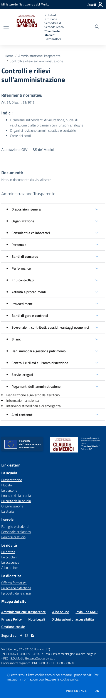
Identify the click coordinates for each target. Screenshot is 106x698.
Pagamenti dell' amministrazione (36, 386)
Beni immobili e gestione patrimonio (39, 351)
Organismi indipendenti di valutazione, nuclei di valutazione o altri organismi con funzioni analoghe (46, 122)
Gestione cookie (13, 626)
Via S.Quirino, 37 (11, 649)
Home (9, 55)
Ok (97, 690)
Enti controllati (23, 280)
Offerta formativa (14, 582)
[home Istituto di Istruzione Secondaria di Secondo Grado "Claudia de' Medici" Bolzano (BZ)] (41, 27)
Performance (21, 268)
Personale (19, 244)
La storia (7, 511)
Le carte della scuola (16, 500)
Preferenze (76, 690)
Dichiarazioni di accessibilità (73, 619)
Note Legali (36, 619)
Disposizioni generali (27, 209)
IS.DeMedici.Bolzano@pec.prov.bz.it (32, 658)
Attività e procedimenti (29, 292)
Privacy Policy (11, 619)
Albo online (9, 567)
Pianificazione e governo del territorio (33, 395)
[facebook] (21, 635)
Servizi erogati (22, 374)
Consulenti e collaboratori (31, 232)
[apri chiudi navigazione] (6, 27)
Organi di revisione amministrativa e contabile (43, 130)
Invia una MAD (87, 611)
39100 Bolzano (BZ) (37, 649)
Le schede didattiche (16, 588)
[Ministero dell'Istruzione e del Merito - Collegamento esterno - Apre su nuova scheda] (25, 4)
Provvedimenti (22, 303)
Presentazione (11, 479)
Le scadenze (10, 562)
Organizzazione (23, 221)
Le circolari (9, 557)
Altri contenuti (22, 414)
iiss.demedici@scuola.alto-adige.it (74, 653)
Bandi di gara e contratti (30, 315)
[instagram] (27, 635)
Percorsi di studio (13, 537)
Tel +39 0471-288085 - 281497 (22, 653)
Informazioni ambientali (23, 400)
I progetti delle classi (16, 593)
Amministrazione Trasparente (39, 55)
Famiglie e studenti (15, 526)
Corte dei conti (20, 135)
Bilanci (17, 339)
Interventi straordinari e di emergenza (33, 406)
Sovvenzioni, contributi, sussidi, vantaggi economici (50, 327)
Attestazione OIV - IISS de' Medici (27, 150)
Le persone (9, 490)
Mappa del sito (14, 601)
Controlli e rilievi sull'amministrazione (36, 61)
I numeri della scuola (16, 495)
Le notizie (8, 551)
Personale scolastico (16, 531)
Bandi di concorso (25, 256)
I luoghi (6, 485)
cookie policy (69, 679)
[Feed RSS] (32, 635)
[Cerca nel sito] (97, 27)
